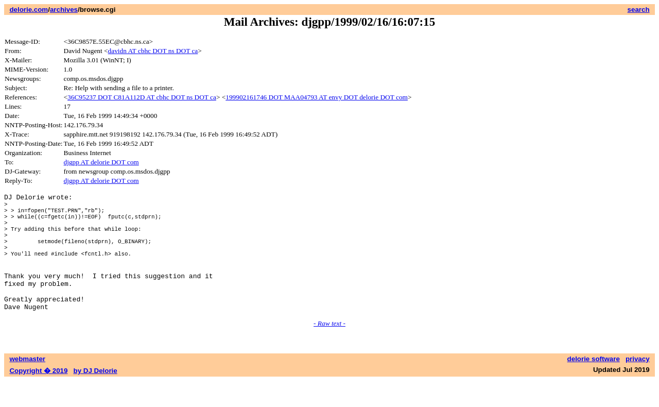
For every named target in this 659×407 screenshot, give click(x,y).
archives (64, 9)
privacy (638, 385)
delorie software (593, 385)
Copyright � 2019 (38, 397)
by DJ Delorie (95, 397)
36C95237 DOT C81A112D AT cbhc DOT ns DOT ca (141, 97)
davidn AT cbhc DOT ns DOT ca (153, 51)
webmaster (27, 385)
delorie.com (28, 9)
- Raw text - (329, 349)
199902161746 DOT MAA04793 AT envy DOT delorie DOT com (317, 97)
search (639, 9)
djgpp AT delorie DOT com (101, 162)
